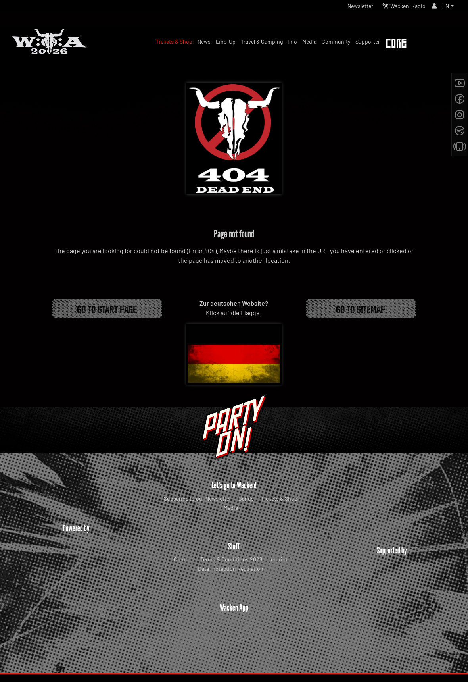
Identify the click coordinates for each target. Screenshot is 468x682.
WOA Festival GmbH (217, 660)
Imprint (278, 559)
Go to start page (107, 308)
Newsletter (348, 8)
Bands (246, 498)
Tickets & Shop (279, 498)
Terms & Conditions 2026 (231, 559)
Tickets (439, 44)
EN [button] (445, 8)
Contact (183, 559)
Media (231, 507)
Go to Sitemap (361, 308)
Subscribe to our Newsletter (197, 498)
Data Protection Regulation (230, 568)
